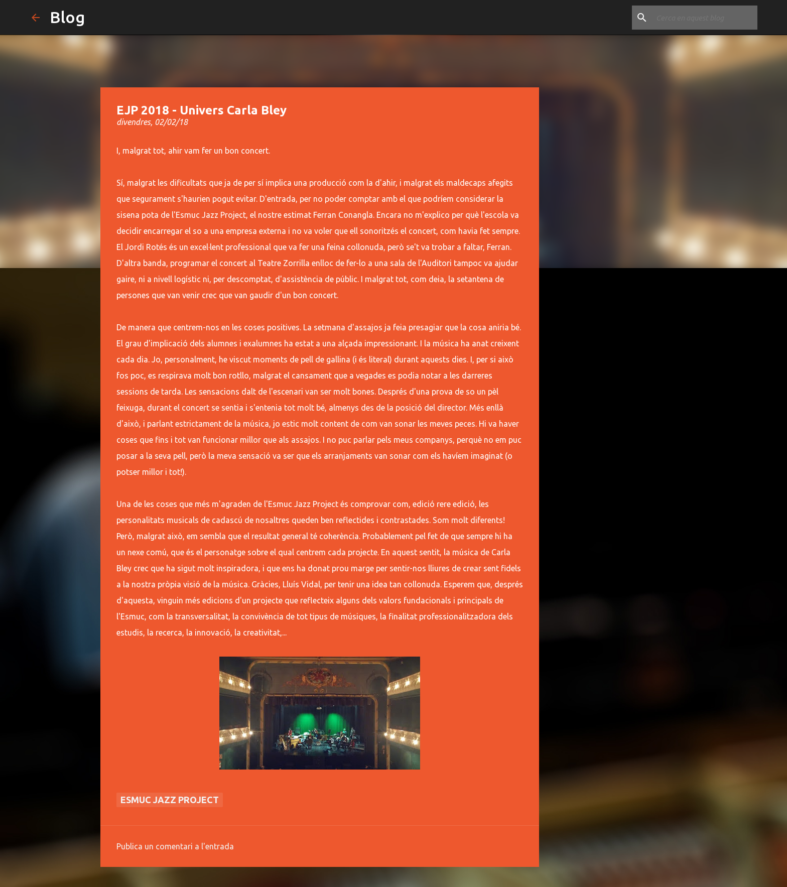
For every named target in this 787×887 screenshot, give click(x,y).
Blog (67, 17)
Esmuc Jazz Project (169, 800)
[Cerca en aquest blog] (704, 18)
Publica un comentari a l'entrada (175, 846)
